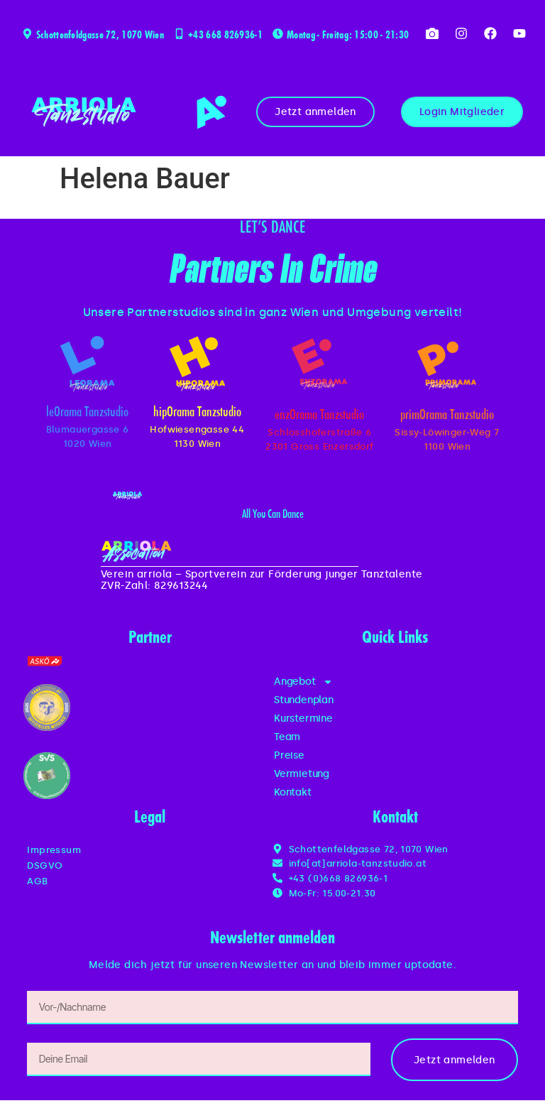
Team (287, 737)
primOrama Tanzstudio (447, 415)
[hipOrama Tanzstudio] (197, 363)
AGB (37, 881)
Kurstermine (303, 718)
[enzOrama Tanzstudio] (319, 363)
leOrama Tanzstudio (87, 413)
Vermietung (301, 774)
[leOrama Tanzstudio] (87, 363)
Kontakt (293, 792)
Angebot (303, 682)
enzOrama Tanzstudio (319, 415)
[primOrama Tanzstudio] (446, 365)
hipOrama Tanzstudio (197, 413)
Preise (289, 755)
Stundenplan (304, 700)
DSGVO (44, 865)
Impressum (54, 850)
